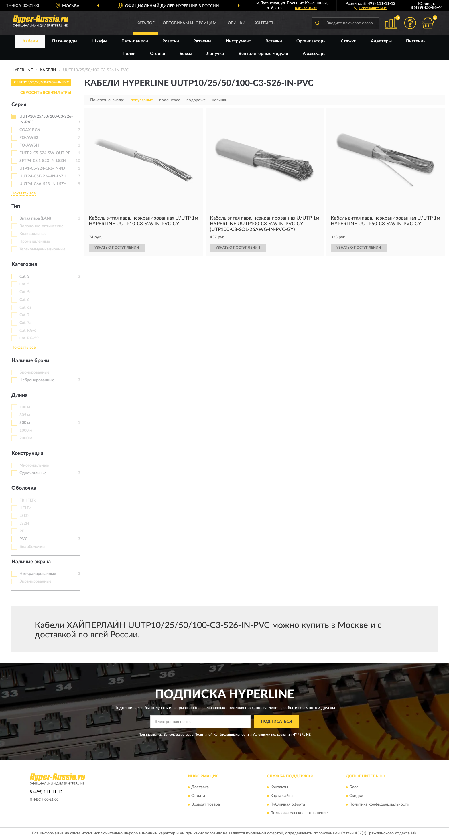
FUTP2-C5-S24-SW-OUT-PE (44, 153)
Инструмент (238, 41)
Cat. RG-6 (27, 331)
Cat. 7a (25, 323)
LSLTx (24, 516)
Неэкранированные (37, 574)
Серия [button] (18, 104)
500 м (24, 423)
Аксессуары (314, 54)
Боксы (186, 54)
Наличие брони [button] (30, 360)
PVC (23, 539)
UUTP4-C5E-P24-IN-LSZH (42, 176)
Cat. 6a (25, 307)
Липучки (215, 54)
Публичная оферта (287, 805)
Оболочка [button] (23, 488)
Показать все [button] (23, 193)
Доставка (200, 787)
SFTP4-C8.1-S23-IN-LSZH (42, 161)
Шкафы (99, 41)
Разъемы (202, 41)
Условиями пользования (272, 734)
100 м (24, 407)
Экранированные (35, 581)
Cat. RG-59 (29, 338)
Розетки (170, 41)
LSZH (24, 524)
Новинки (234, 23)
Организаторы (311, 41)
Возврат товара (205, 805)
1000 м (25, 431)
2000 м (25, 438)
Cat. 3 (24, 277)
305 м (24, 415)
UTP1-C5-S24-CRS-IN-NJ (42, 169)
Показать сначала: (107, 100)
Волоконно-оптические (41, 226)
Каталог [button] (145, 23)
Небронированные (36, 380)
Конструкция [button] (27, 453)
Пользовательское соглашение (299, 813)
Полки (129, 54)
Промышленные (34, 242)
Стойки (157, 54)
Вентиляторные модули (263, 54)
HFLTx (25, 508)
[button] (370, 7)
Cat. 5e (25, 292)
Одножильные (32, 473)
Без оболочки (32, 547)
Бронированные (34, 372)
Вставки (273, 41)
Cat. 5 (24, 284)
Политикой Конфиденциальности (221, 734)
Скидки (356, 796)
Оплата (198, 796)
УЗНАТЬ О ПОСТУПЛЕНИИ (116, 247)
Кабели (30, 41)
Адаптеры (381, 41)
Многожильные (34, 465)
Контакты (264, 23)
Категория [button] (24, 264)
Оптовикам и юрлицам (189, 23)
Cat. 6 (24, 300)
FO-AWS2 (28, 138)
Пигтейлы (416, 41)
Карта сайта (281, 796)
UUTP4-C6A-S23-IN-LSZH (43, 184)
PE (21, 531)
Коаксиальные (32, 234)
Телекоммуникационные (42, 249)
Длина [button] (19, 395)
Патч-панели (134, 41)
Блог (353, 787)
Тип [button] (15, 206)
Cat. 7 (24, 315)
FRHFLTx (27, 500)
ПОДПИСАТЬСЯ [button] (276, 722)
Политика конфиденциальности (379, 805)
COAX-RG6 (29, 130)
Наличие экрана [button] (31, 561)
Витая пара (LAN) (35, 218)
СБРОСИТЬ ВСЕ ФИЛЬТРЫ (45, 93)
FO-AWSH (29, 145)
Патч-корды (64, 41)
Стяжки (349, 41)
